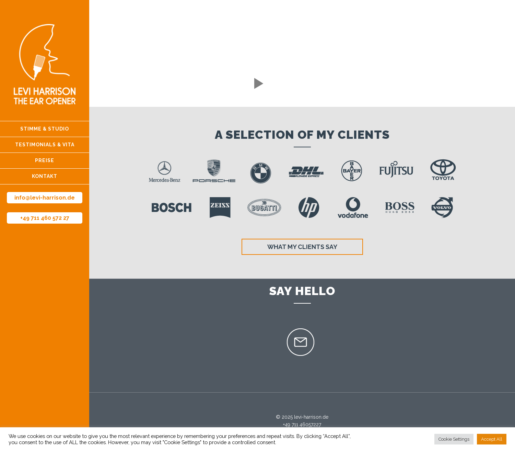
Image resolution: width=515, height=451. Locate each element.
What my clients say (302, 246)
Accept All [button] (491, 439)
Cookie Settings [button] (453, 439)
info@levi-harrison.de (44, 197)
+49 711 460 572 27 (44, 218)
